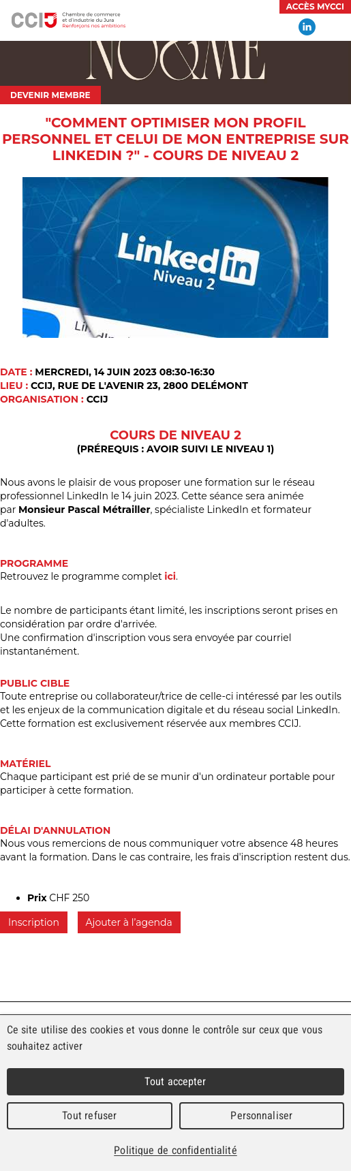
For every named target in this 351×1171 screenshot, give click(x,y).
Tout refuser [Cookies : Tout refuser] (89, 1115)
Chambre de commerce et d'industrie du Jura (68, 20)
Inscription (33, 922)
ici (170, 576)
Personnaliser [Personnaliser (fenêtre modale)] (261, 1115)
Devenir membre (50, 95)
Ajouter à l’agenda (129, 922)
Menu (334, 27)
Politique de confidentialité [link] (175, 1150)
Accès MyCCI (315, 6)
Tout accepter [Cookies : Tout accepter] (175, 1081)
